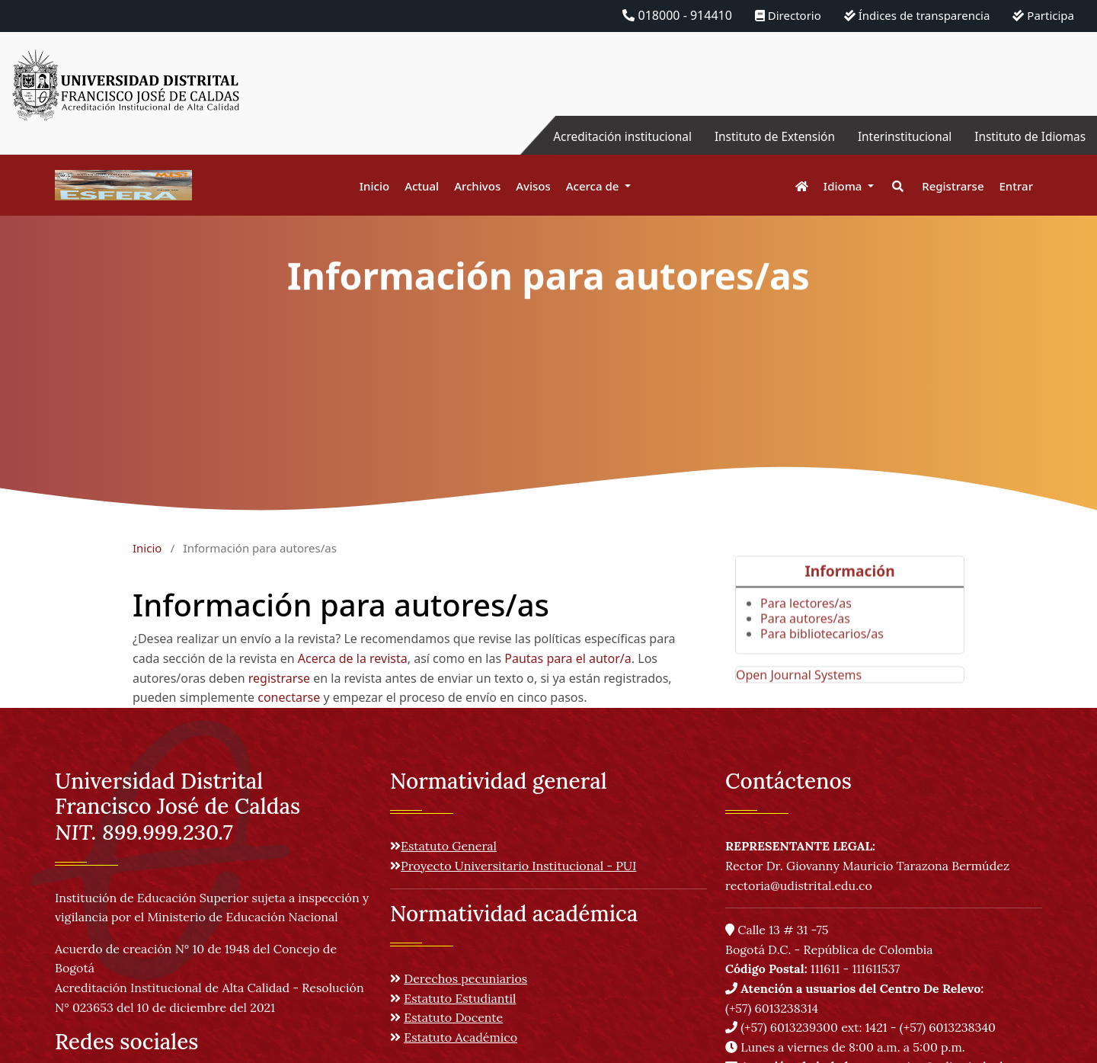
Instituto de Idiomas (1028, 136)
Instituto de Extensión (764, 136)
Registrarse (952, 186)
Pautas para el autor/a (568, 658)
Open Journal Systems (799, 693)
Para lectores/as (806, 621)
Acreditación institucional (606, 136)
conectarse (288, 697)
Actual (422, 186)
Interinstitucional (898, 136)
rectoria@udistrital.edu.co (798, 885)
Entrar (1016, 186)
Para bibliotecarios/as (822, 652)
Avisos (533, 186)
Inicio (374, 186)
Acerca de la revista (353, 658)
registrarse (279, 678)
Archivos (477, 186)
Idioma (844, 186)
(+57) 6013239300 (789, 1027)
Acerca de (594, 186)
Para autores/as (805, 637)
